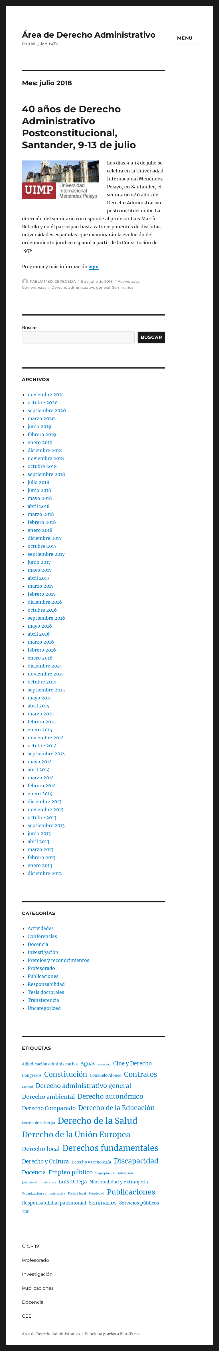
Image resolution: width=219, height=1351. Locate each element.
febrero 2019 (42, 434)
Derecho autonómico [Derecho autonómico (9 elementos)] (110, 1096)
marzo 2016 (41, 642)
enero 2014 (40, 793)
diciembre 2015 (45, 666)
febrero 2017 (42, 594)
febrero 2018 (42, 522)
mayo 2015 (40, 698)
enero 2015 (40, 730)
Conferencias (34, 287)
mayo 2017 (40, 570)
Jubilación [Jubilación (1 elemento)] (125, 1173)
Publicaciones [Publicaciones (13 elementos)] (131, 1192)
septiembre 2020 (47, 410)
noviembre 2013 (46, 809)
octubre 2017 (42, 546)
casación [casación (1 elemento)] (104, 1064)
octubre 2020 (43, 402)
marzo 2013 (41, 849)
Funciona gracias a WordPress (112, 1334)
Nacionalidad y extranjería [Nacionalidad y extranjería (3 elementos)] (119, 1182)
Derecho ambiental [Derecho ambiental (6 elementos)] (48, 1096)
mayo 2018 (40, 498)
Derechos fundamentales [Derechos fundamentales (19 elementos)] (110, 1148)
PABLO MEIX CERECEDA (53, 281)
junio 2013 (39, 833)
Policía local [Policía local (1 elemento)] (77, 1193)
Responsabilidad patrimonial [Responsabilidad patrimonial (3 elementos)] (54, 1203)
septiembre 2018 (46, 474)
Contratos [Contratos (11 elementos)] (140, 1074)
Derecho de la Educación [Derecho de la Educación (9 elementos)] (116, 1108)
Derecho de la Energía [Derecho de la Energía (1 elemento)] (38, 1123)
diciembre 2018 (45, 450)
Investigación (43, 952)
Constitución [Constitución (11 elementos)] (65, 1074)
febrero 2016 (42, 650)
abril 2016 (39, 634)
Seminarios (122, 287)
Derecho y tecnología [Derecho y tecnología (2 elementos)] (91, 1162)
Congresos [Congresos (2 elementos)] (32, 1075)
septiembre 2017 (46, 554)
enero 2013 (40, 865)
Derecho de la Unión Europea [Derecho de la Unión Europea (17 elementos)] (76, 1134)
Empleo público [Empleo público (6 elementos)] (70, 1172)
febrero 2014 (42, 785)
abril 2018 (39, 506)
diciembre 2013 (45, 801)
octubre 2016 (42, 610)
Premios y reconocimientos (58, 960)
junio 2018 (39, 490)
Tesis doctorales (46, 992)
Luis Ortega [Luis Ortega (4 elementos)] (73, 1182)
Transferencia (43, 1000)
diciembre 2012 (45, 873)
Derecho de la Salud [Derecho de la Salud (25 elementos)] (97, 1121)
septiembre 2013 (46, 825)
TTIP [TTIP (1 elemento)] (25, 1212)
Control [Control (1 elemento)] (27, 1087)
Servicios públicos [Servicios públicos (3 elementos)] (139, 1203)
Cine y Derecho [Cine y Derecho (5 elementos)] (132, 1063)
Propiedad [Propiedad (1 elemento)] (96, 1193)
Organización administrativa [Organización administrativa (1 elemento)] (43, 1193)
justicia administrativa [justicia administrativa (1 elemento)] (39, 1182)
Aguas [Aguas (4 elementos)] (88, 1064)
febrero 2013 (42, 857)
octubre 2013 (42, 817)
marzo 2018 (41, 514)
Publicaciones (43, 976)
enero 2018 (40, 530)
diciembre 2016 (45, 602)
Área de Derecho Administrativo (88, 35)
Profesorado (41, 968)
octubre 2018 (42, 466)
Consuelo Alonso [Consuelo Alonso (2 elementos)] (105, 1075)
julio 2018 (38, 482)
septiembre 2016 (46, 618)
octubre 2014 (42, 745)
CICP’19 (30, 1246)
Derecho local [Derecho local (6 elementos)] (41, 1148)
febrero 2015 (42, 722)
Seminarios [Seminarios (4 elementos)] (103, 1203)
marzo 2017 (41, 586)
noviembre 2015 (46, 674)
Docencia (38, 944)
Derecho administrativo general (80, 287)
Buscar (29, 327)
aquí (94, 266)
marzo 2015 (41, 714)
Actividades (128, 281)
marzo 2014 (41, 777)
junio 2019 (39, 426)
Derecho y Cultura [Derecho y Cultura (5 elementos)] (45, 1161)
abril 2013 (38, 841)
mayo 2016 (40, 626)
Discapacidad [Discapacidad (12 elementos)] (136, 1161)
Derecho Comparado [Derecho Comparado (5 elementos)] (49, 1108)
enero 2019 (40, 442)
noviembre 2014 (46, 737)
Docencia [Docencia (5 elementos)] (34, 1172)
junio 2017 (39, 562)
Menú (185, 38)
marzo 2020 (41, 418)
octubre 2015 (42, 682)
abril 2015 (39, 706)
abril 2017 (38, 578)
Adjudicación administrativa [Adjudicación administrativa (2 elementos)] (50, 1064)
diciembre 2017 (45, 538)
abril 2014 (39, 769)
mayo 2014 (40, 761)
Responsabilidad (46, 984)
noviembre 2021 (46, 394)
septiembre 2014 (46, 753)
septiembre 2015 (46, 690)
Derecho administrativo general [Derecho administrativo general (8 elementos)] (83, 1086)
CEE (27, 1316)
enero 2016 (40, 658)
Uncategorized (44, 1008)
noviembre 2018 (46, 458)
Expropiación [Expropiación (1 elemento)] (105, 1173)
